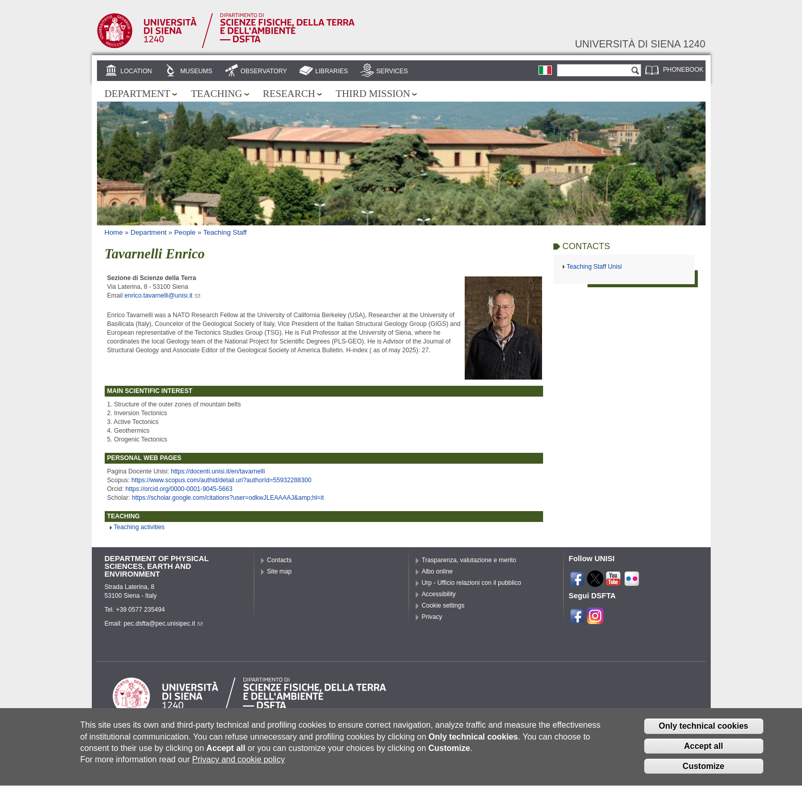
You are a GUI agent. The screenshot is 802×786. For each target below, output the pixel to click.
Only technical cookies (703, 733)
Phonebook (683, 69)
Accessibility (439, 594)
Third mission (373, 93)
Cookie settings (443, 605)
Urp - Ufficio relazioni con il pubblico (471, 582)
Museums (196, 71)
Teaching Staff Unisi (594, 266)
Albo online (437, 571)
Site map (279, 571)
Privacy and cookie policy (238, 767)
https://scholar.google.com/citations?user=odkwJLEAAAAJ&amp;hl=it (227, 497)
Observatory (263, 71)
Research (289, 93)
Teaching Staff (225, 232)
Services (392, 71)
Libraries (331, 71)
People (185, 232)
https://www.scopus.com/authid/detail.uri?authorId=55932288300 (222, 480)
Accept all (703, 753)
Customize (704, 773)
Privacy (432, 616)
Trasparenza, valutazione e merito (469, 560)
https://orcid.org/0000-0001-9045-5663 (178, 489)
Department (138, 93)
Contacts (279, 560)
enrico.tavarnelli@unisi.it (162, 295)
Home (114, 232)
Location (136, 71)
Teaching (216, 93)
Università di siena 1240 (640, 44)
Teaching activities (139, 527)
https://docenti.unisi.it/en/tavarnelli (218, 471)
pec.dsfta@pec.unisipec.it (163, 623)
